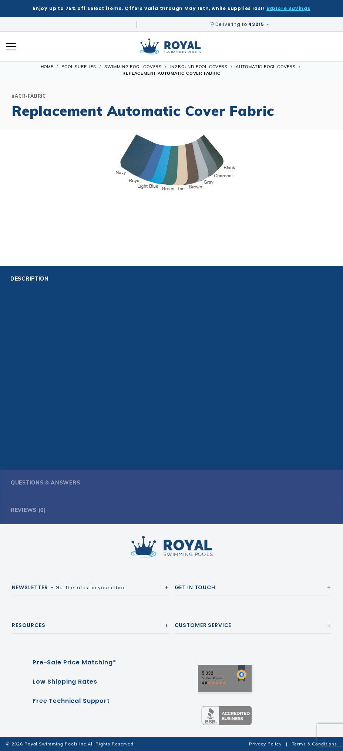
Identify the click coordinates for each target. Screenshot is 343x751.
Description (29, 278)
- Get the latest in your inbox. (69, 587)
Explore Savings (288, 8)
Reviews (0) (28, 510)
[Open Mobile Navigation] (11, 46)
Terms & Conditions (314, 744)
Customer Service (203, 625)
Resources (29, 625)
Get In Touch (195, 587)
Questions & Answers (45, 482)
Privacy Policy (265, 744)
